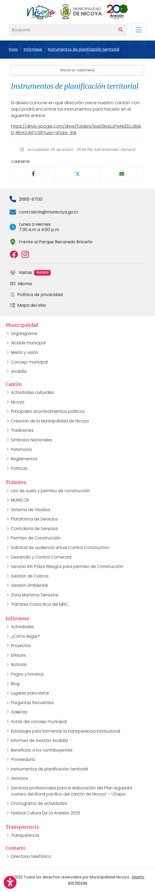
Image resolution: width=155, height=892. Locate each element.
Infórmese (33, 49)
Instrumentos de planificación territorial (83, 49)
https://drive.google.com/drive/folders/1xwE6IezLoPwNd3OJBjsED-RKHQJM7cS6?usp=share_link (76, 129)
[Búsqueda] (62, 30)
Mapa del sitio (28, 305)
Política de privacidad (36, 295)
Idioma (21, 284)
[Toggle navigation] (138, 29)
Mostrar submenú (77, 70)
